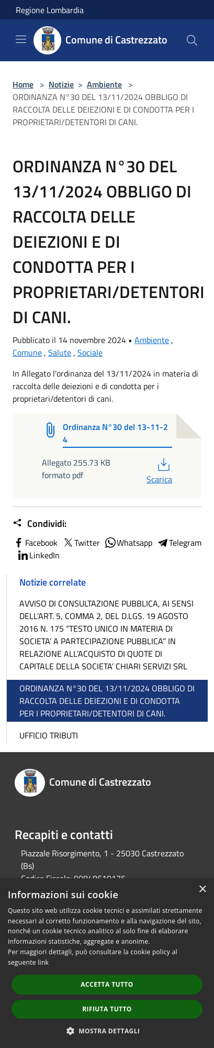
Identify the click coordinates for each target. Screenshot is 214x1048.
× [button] (202, 889)
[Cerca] (192, 40)
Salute (59, 352)
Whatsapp (128, 542)
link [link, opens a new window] (43, 962)
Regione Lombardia (50, 10)
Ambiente (104, 84)
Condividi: (39, 523)
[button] (107, 1030)
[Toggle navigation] (21, 39)
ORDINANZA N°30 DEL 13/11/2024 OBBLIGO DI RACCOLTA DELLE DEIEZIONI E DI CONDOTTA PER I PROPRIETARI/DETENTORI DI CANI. (107, 701)
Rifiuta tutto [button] (107, 1009)
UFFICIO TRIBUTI (48, 735)
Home (23, 84)
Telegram (178, 542)
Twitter (81, 542)
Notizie (61, 84)
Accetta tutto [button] (107, 984)
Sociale (90, 352)
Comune (27, 352)
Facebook (35, 542)
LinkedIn (38, 555)
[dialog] (107, 963)
